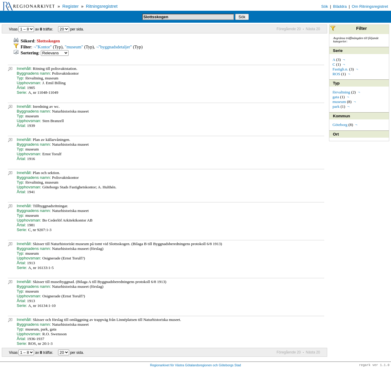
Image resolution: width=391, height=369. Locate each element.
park (336, 106)
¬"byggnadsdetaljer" (114, 46)
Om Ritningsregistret (370, 6)
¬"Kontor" (42, 46)
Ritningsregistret (101, 6)
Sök (324, 6)
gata (336, 97)
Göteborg (340, 124)
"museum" (74, 46)
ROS (336, 74)
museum (339, 101)
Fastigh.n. (340, 69)
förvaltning (341, 92)
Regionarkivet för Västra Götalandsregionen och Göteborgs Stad (195, 365)
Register (70, 6)
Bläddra (340, 6)
